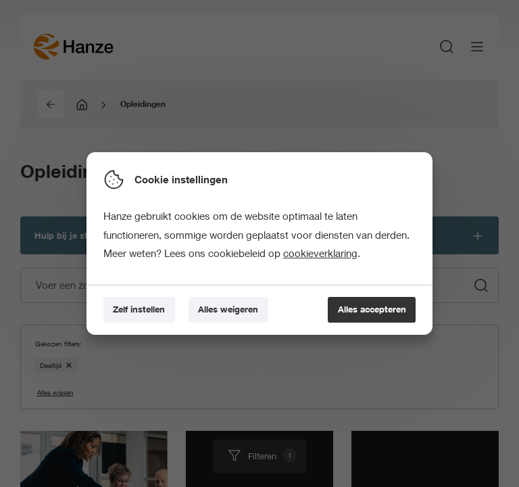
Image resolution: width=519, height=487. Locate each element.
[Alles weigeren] (228, 310)
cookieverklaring (320, 253)
